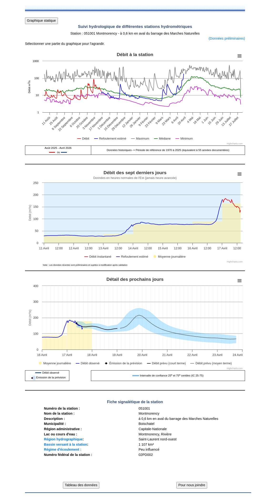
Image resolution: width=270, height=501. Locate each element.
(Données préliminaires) (227, 38)
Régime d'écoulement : (62, 449)
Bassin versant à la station (65, 444)
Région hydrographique (63, 439)
